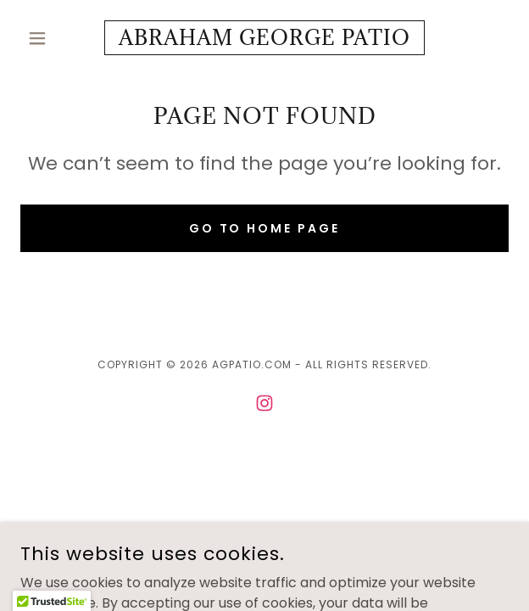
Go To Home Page (265, 228)
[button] (56, 38)
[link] (264, 37)
